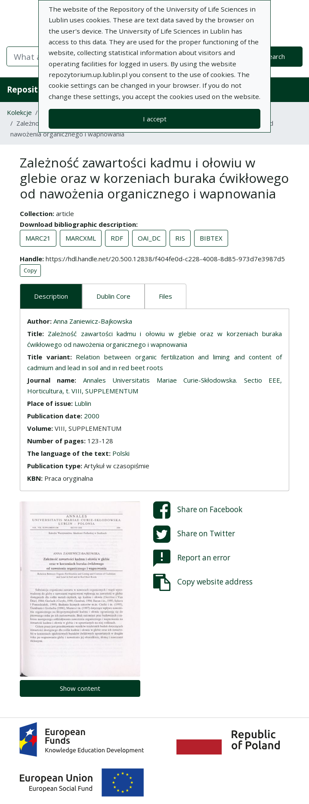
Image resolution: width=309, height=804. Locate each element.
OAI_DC (149, 238)
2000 (91, 415)
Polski (121, 453)
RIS (180, 238)
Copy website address (203, 582)
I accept (155, 118)
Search (275, 56)
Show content (80, 688)
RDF (117, 238)
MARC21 (38, 238)
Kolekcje (19, 112)
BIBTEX (211, 238)
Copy (30, 270)
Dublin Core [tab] (113, 296)
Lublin (82, 403)
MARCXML (80, 238)
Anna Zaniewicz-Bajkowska (92, 321)
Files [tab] (165, 296)
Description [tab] (51, 296)
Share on (197, 510)
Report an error (191, 558)
